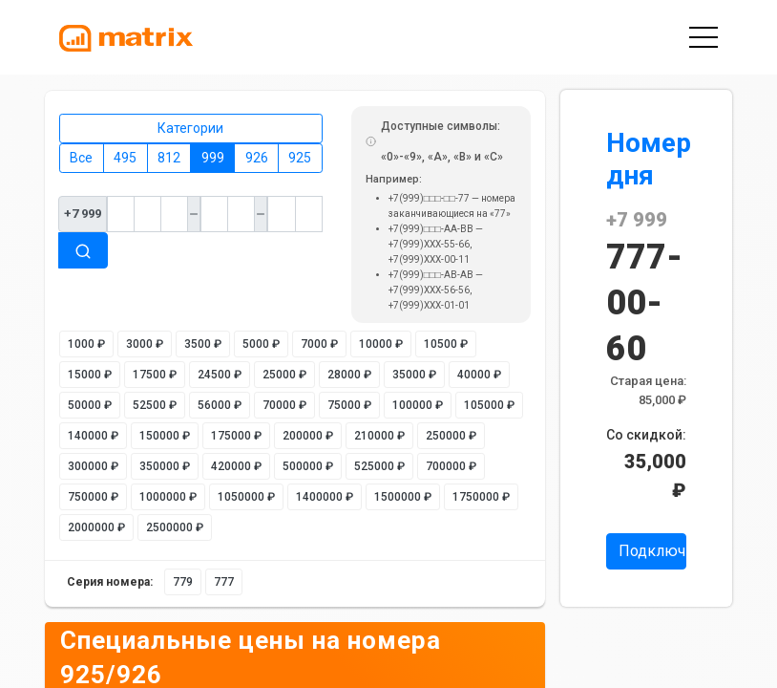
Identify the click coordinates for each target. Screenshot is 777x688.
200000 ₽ (308, 435)
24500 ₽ (220, 374)
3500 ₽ (202, 344)
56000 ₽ (220, 405)
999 (212, 157)
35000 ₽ (414, 374)
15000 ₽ (90, 374)
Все (81, 157)
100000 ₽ (417, 405)
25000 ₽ (284, 374)
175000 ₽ (236, 435)
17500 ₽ (155, 374)
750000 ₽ (93, 497)
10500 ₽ (446, 344)
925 (299, 157)
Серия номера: (110, 582)
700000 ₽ (451, 466)
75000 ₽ (349, 405)
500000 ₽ (308, 466)
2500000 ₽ (174, 527)
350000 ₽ (164, 466)
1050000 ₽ (246, 497)
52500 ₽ (155, 405)
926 (256, 157)
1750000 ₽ (481, 497)
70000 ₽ (284, 405)
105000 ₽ (489, 405)
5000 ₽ (261, 344)
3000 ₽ (144, 344)
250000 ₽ (451, 435)
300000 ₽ (93, 466)
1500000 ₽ (402, 497)
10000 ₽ (381, 344)
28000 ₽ (349, 374)
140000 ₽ (93, 435)
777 (224, 582)
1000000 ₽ (168, 497)
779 (183, 582)
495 (125, 157)
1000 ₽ (86, 344)
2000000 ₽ (96, 527)
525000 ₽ (379, 466)
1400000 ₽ (324, 497)
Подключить (652, 551)
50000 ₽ (90, 405)
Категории (190, 128)
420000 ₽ (236, 466)
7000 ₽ (319, 344)
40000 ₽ (479, 374)
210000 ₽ (379, 435)
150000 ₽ (164, 435)
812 (169, 157)
